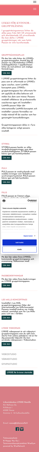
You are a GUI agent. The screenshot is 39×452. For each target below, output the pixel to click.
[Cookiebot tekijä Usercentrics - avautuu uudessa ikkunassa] (28, 200)
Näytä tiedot (28, 236)
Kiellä (19, 249)
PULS (4, 168)
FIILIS (4, 193)
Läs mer (6, 73)
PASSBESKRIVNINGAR (12, 276)
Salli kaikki (19, 242)
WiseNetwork (19, 446)
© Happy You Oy (10, 441)
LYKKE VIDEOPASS (11, 328)
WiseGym (31, 443)
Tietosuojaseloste (10, 438)
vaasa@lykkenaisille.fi (18, 423)
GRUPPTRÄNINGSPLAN (13, 55)
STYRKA (5, 144)
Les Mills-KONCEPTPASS (14, 300)
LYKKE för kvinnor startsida (19, 373)
